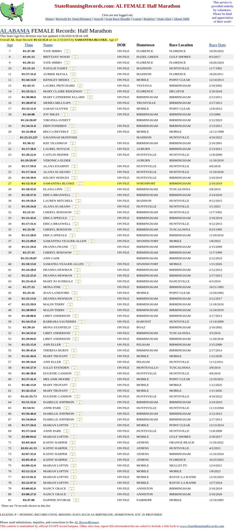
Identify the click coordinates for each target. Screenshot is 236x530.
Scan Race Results (118, 19)
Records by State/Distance (74, 19)
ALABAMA (15, 31)
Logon (137, 19)
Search (98, 19)
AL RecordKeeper (86, 522)
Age (9, 45)
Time (29, 45)
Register (149, 19)
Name (48, 45)
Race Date (217, 45)
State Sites (164, 19)
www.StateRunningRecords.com (202, 526)
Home (49, 19)
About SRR (181, 19)
